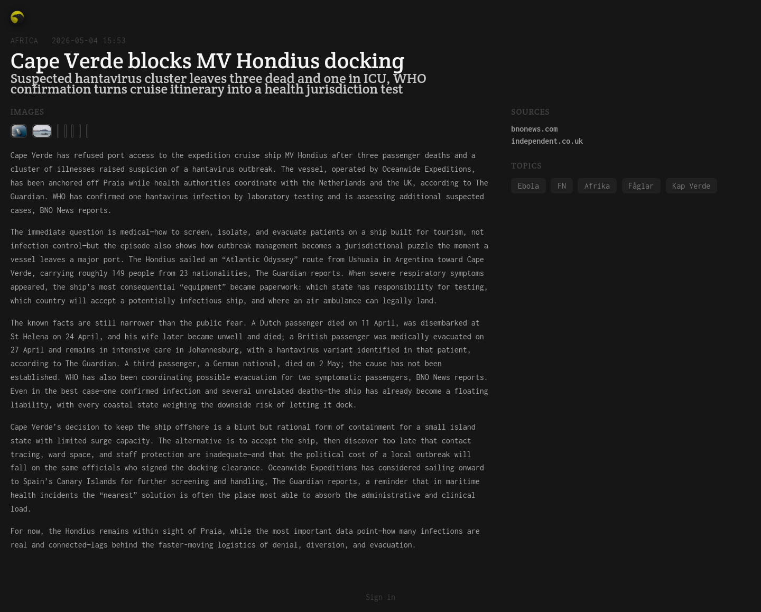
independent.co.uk (547, 140)
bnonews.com (534, 128)
